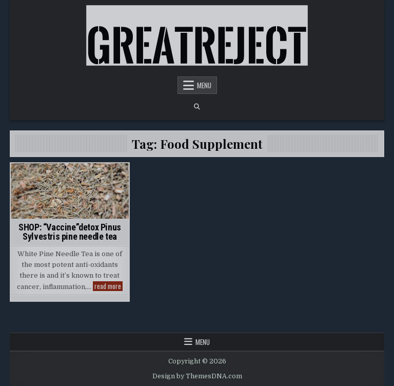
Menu (204, 85)
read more (108, 286)
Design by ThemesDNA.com (197, 376)
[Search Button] (197, 106)
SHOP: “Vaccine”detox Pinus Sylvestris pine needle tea (69, 232)
